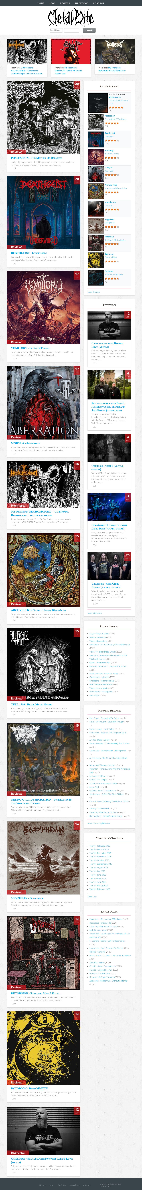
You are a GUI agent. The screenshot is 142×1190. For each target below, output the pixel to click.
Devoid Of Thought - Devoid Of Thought (107, 721)
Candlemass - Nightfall (99, 677)
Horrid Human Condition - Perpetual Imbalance (110, 955)
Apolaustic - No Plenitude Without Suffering (108, 980)
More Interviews (95, 613)
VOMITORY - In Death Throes (30, 348)
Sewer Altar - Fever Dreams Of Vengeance (108, 750)
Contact (98, 3)
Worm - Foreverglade (99, 688)
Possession (110, 115)
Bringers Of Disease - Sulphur (102, 765)
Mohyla (108, 167)
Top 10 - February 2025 (100, 889)
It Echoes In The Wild (114, 274)
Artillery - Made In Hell (99, 808)
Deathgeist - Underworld (100, 922)
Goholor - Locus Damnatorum (103, 790)
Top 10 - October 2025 (99, 860)
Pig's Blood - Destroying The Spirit (104, 718)
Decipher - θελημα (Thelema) (102, 977)
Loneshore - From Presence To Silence (106, 948)
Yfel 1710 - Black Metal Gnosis (103, 651)
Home (41, 3)
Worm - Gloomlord (98, 637)
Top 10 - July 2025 (97, 871)
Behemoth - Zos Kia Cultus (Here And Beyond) (110, 644)
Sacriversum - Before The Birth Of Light (107, 794)
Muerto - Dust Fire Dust (100, 973)
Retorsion (109, 236)
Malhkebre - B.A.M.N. (99, 776)
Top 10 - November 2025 (100, 856)
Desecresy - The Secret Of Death (104, 812)
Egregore (109, 271)
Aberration (109, 171)
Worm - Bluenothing (98, 641)
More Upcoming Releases (99, 823)
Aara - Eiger (95, 695)
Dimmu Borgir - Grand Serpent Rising (106, 816)
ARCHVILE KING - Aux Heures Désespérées (38, 610)
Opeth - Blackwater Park (100, 662)
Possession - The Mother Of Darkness (106, 919)
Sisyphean (109, 219)
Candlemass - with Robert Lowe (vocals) (107, 344)
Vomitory (109, 150)
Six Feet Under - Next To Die (102, 729)
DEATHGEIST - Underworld (29, 253)
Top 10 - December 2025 (100, 853)
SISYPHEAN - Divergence (27, 898)
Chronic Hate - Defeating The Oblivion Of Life (109, 801)
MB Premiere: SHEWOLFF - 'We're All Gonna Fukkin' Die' (68, 70)
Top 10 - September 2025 (101, 863)
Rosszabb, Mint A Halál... (115, 240)
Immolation (110, 202)
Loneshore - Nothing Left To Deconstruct (107, 940)
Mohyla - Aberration (98, 930)
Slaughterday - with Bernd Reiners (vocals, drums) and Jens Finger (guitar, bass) (108, 406)
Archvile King (111, 185)
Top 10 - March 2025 (99, 885)
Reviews (65, 3)
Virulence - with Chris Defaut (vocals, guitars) (105, 585)
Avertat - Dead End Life (99, 739)
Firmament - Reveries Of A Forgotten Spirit (108, 732)
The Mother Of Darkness (115, 119)
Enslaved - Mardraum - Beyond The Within (108, 666)
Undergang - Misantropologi (102, 680)
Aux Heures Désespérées (116, 188)
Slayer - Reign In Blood (99, 633)
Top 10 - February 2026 (100, 845)
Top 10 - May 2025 (98, 878)
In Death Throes (112, 153)
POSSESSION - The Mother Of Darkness (36, 157)
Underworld (110, 136)
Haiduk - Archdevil (97, 951)
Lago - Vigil (94, 787)
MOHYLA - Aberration (25, 443)
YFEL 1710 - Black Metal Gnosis (31, 704)
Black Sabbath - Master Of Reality (104, 673)
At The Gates (115, 97)
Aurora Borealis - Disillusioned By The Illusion (109, 743)
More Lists (92, 896)
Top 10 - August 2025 (99, 867)
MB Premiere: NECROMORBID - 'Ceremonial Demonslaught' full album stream (26, 70)
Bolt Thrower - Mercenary (101, 684)
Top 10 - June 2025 (98, 874)
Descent (108, 205)
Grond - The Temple (98, 779)
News (52, 3)
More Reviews (94, 292)
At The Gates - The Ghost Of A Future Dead (108, 758)
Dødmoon (109, 254)
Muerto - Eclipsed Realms (101, 969)
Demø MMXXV (111, 257)
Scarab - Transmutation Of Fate (103, 783)
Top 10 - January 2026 (99, 849)
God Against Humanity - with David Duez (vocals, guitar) (109, 526)
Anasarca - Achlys (97, 962)
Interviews (81, 3)
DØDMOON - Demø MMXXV (29, 1088)
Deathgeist (110, 133)
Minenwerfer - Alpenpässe (101, 691)
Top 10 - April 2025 (98, 882)
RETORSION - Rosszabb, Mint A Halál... (36, 993)
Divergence (109, 222)
